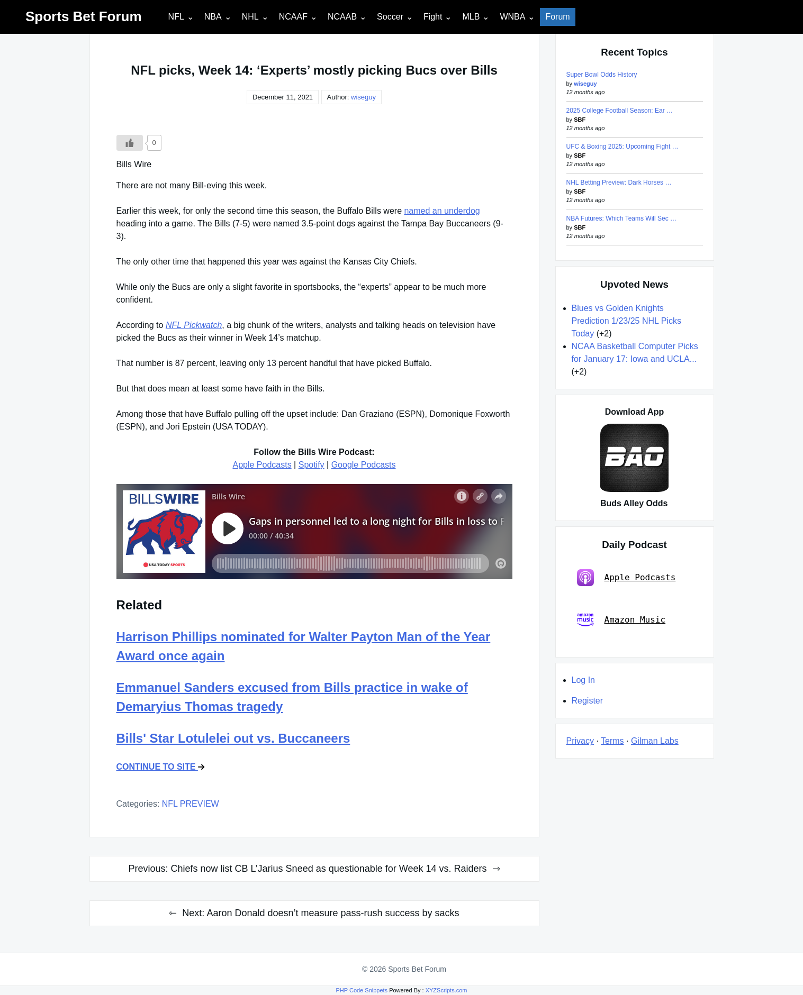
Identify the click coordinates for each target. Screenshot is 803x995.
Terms (612, 740)
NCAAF (293, 16)
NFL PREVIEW (190, 803)
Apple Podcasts (261, 464)
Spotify (311, 464)
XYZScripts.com (446, 990)
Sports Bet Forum (83, 16)
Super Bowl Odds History (601, 74)
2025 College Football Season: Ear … (619, 110)
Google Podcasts (363, 464)
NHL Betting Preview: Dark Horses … (619, 182)
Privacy (580, 740)
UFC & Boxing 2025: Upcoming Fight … (622, 146)
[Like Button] (129, 143)
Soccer (390, 16)
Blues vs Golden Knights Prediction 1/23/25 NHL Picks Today (627, 321)
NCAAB (342, 16)
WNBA (512, 16)
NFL (176, 16)
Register (587, 700)
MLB (471, 16)
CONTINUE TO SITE (160, 766)
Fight (433, 16)
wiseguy (363, 97)
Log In (583, 679)
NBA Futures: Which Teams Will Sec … (621, 218)
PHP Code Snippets (361, 990)
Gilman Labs (655, 740)
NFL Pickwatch (194, 325)
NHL (250, 16)
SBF (579, 119)
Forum (557, 16)
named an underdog (442, 210)
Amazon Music (621, 619)
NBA (213, 16)
